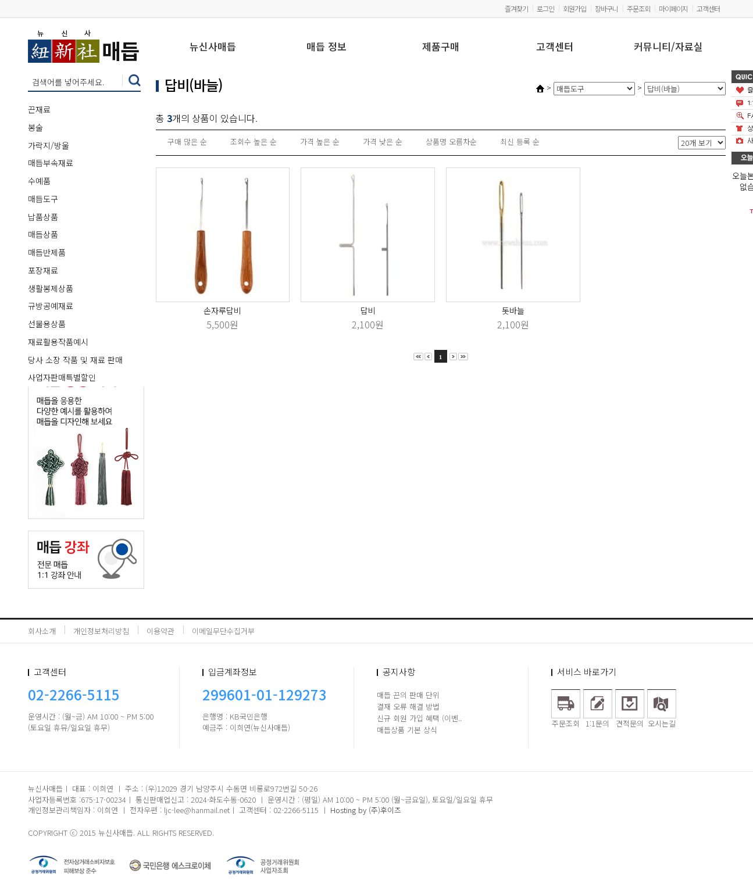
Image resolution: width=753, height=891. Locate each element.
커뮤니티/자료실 (668, 47)
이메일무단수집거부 (223, 630)
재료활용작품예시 (58, 342)
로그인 (545, 8)
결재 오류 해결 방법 (408, 706)
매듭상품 (43, 234)
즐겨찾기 (516, 8)
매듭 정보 (326, 47)
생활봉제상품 (50, 288)
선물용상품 (47, 324)
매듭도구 (43, 199)
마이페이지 (673, 8)
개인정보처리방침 (101, 630)
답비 (368, 310)
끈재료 (39, 109)
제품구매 (440, 47)
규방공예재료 (50, 306)
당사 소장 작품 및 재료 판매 (75, 360)
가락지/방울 (48, 145)
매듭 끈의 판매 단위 (408, 694)
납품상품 (43, 217)
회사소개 (42, 630)
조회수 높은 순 (253, 141)
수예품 (39, 181)
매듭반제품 (47, 252)
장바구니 (606, 8)
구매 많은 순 (187, 141)
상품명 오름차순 (451, 141)
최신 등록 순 (520, 141)
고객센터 (708, 8)
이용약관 (160, 630)
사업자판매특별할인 (62, 377)
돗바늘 (513, 310)
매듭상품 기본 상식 (407, 729)
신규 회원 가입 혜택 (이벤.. (419, 718)
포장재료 (43, 270)
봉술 (35, 127)
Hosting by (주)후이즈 (365, 809)
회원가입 (574, 8)
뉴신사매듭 (213, 47)
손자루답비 (222, 310)
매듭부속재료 (50, 163)
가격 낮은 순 (382, 141)
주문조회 (638, 8)
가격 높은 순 (320, 141)
